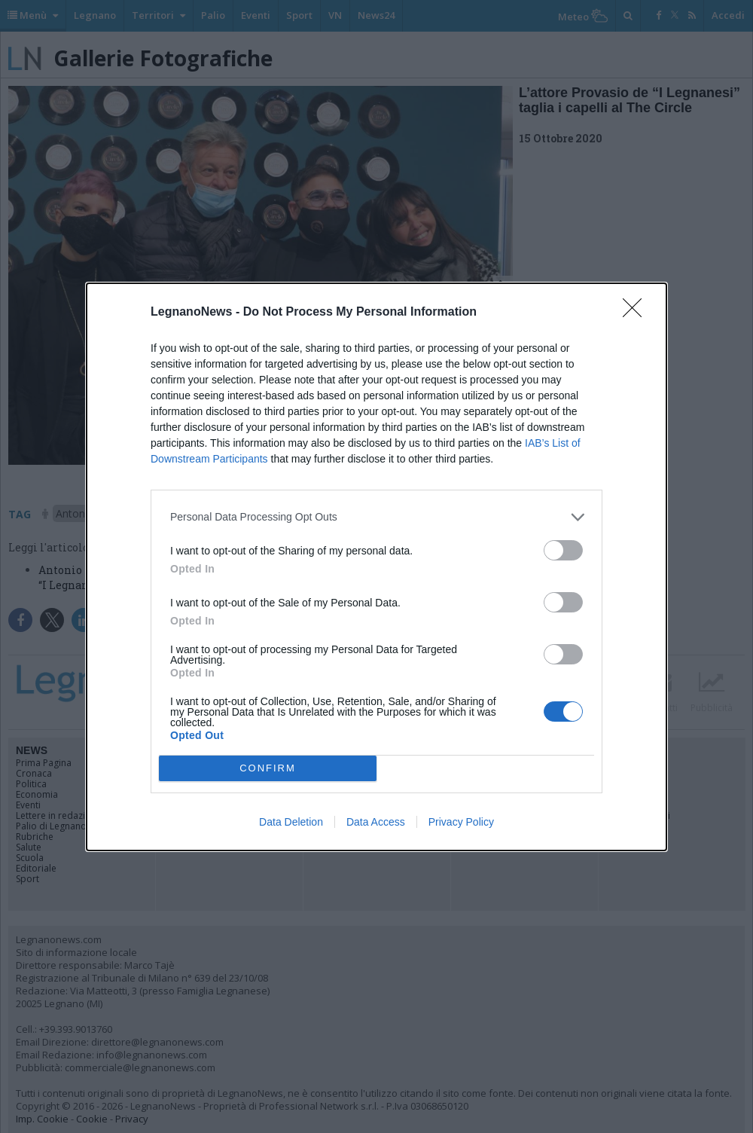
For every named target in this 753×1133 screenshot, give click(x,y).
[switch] (563, 550)
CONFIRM (267, 768)
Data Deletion (291, 822)
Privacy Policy (461, 822)
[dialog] (376, 567)
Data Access (375, 822)
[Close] (637, 312)
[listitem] (376, 517)
